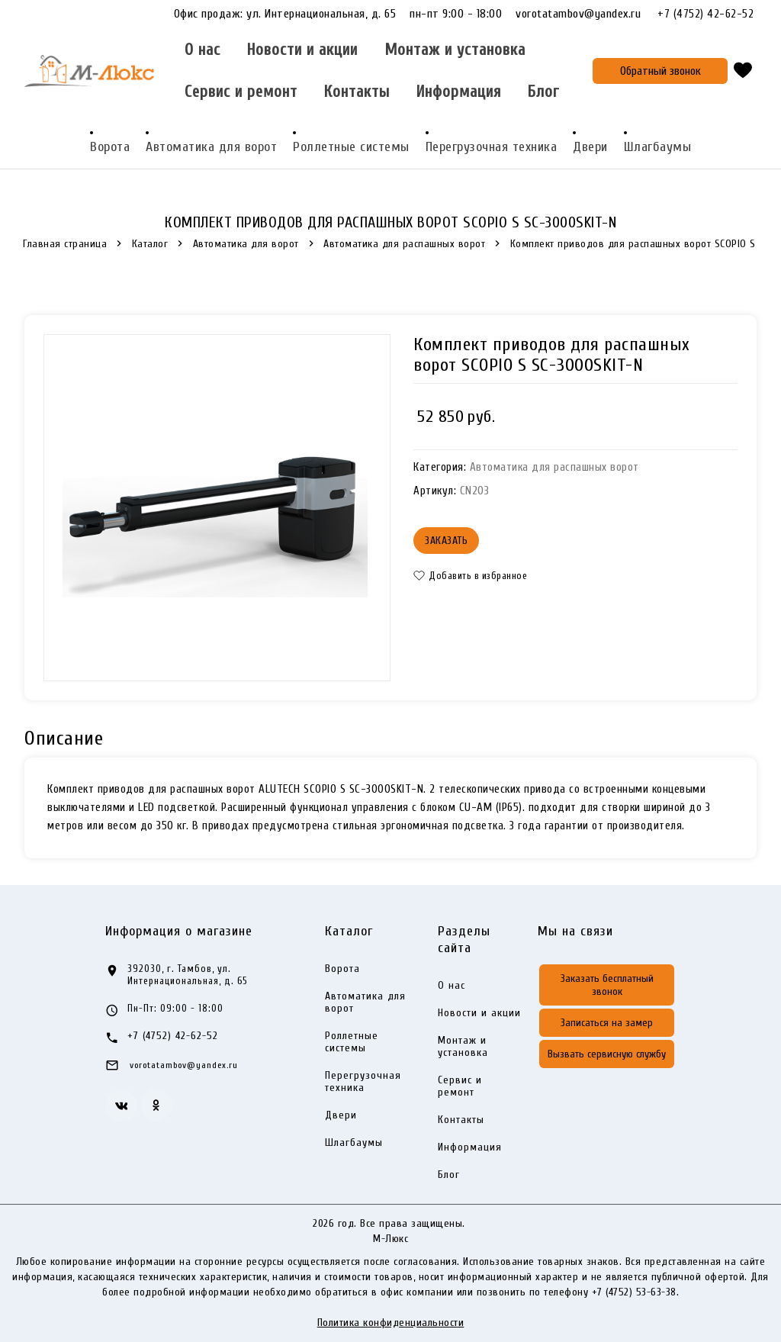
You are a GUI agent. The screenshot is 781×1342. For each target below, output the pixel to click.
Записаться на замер (607, 1022)
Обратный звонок (660, 71)
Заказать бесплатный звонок (607, 985)
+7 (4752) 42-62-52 (705, 14)
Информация (458, 92)
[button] (474, 576)
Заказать (446, 540)
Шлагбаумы (658, 147)
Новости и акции (302, 50)
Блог (543, 92)
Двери (590, 147)
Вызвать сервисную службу (607, 1054)
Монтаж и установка (454, 50)
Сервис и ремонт (241, 92)
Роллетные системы (351, 147)
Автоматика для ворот (211, 147)
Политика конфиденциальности (390, 1322)
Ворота (110, 147)
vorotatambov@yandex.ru (585, 14)
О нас (202, 50)
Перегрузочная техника (492, 147)
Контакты (357, 92)
